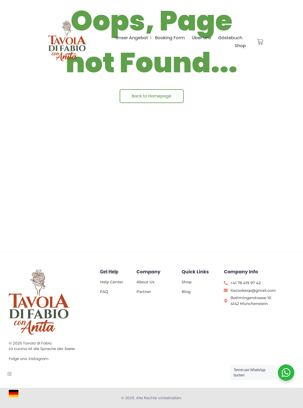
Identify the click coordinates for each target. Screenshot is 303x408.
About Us (145, 282)
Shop (240, 45)
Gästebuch (230, 38)
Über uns (201, 38)
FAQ (104, 291)
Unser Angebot (132, 38)
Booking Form (170, 38)
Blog (186, 291)
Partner (144, 291)
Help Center (111, 282)
